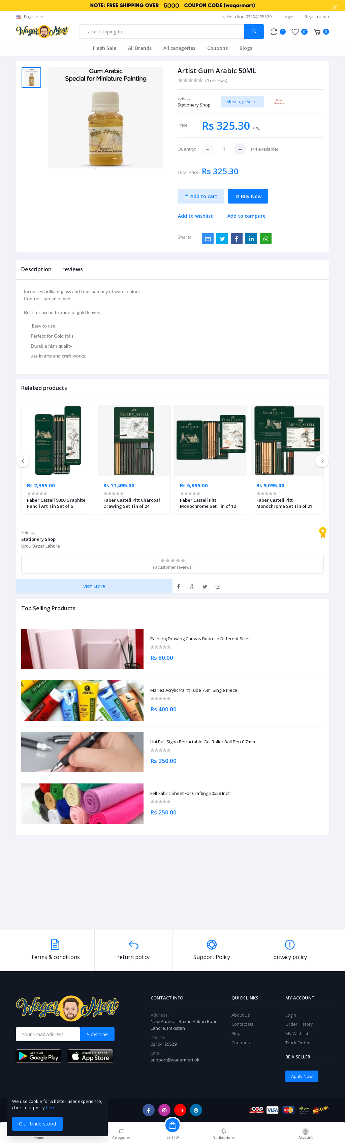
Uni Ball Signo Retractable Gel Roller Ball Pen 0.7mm (202, 742)
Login (288, 16)
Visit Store (94, 586)
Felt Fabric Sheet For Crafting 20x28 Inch (190, 793)
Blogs (246, 48)
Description (36, 269)
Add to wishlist (195, 216)
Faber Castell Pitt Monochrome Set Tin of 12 (208, 503)
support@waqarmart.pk (175, 1060)
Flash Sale (104, 48)
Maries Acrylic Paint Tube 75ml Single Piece (193, 690)
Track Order (297, 1043)
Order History (299, 1024)
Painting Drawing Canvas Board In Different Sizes (200, 639)
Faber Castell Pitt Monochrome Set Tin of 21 (284, 503)
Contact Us (242, 1024)
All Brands (140, 48)
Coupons (217, 48)
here (51, 1108)
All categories (179, 48)
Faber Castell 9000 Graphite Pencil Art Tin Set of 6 (56, 503)
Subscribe (97, 1034)
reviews (72, 269)
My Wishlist (296, 1033)
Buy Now (248, 196)
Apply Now (302, 1076)
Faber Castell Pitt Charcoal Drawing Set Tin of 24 (131, 503)
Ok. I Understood (37, 1123)
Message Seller (242, 101)
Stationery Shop (194, 105)
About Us (240, 1015)
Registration (317, 16)
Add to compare (246, 216)
